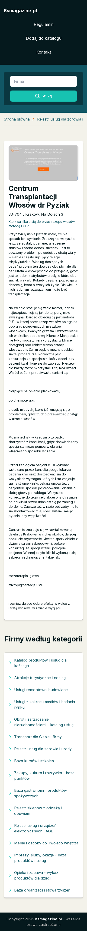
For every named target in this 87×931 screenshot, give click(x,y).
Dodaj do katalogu (43, 38)
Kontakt (43, 52)
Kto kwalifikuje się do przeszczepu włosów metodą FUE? (42, 224)
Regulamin (44, 24)
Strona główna (17, 119)
